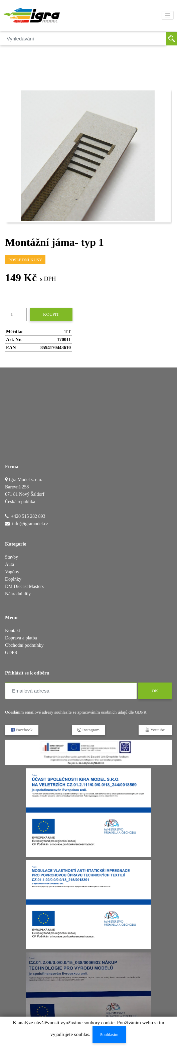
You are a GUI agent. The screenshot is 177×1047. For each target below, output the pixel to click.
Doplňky (13, 579)
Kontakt (12, 630)
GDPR (11, 652)
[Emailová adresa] (71, 691)
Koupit (51, 314)
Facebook (22, 729)
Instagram (88, 729)
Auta (9, 564)
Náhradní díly (18, 593)
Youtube (155, 729)
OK (155, 690)
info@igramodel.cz (30, 523)
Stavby (11, 557)
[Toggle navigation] (168, 15)
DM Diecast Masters (24, 586)
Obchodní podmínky (24, 645)
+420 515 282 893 (28, 516)
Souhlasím (109, 1034)
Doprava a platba (21, 637)
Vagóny (12, 571)
